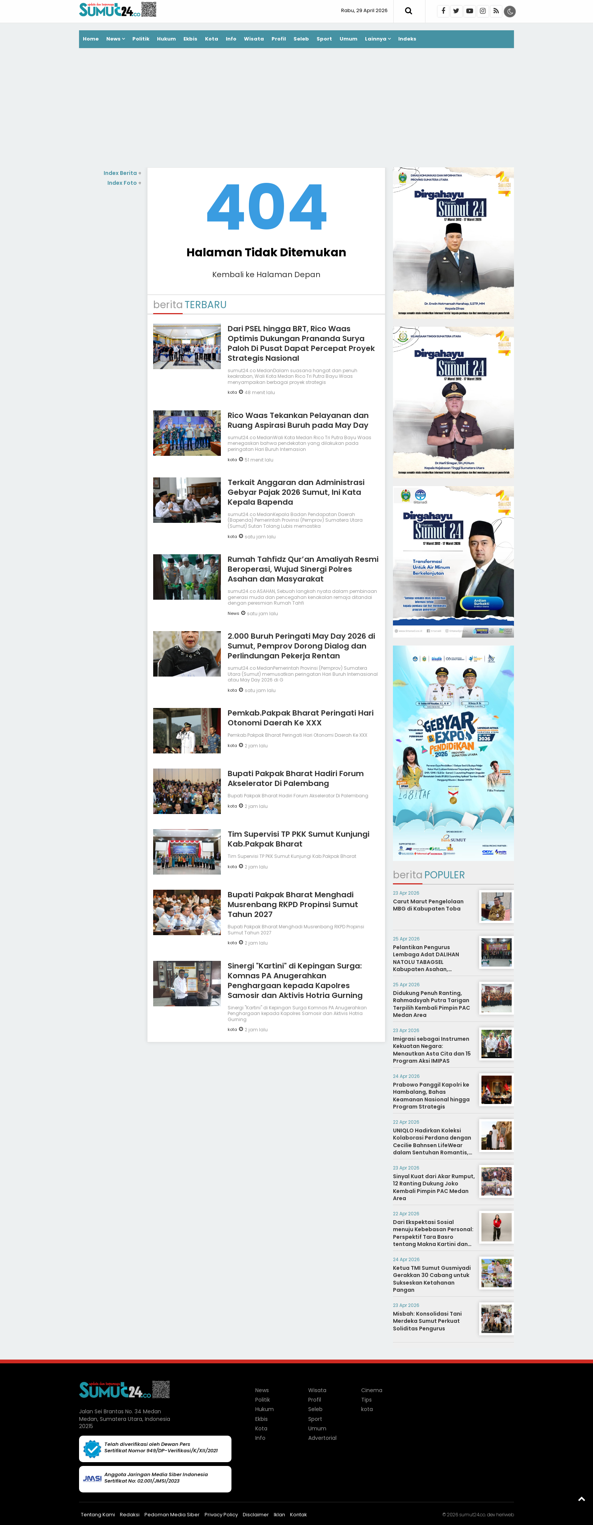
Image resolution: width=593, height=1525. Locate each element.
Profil (279, 38)
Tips (366, 1399)
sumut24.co (472, 1514)
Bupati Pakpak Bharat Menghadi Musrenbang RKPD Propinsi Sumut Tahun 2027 (293, 904)
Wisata (254, 38)
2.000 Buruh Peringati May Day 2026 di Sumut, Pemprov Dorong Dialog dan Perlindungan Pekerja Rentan (301, 646)
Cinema (371, 1390)
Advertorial (322, 1438)
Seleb (301, 38)
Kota (211, 38)
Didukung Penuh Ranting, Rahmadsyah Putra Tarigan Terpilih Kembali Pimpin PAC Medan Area (431, 1004)
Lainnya (376, 38)
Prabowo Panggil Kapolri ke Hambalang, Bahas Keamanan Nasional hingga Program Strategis (431, 1096)
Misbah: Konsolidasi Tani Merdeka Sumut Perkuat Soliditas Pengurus (427, 1321)
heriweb (505, 1514)
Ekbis (190, 38)
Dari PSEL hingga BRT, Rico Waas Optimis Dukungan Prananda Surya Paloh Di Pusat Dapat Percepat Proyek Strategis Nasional (301, 343)
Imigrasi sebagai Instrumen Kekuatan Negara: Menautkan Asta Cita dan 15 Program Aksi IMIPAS (432, 1050)
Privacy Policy (221, 1514)
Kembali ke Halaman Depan (266, 274)
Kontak (298, 1514)
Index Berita (122, 173)
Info (231, 38)
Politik (140, 38)
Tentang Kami (98, 1514)
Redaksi (130, 1514)
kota (232, 392)
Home (91, 38)
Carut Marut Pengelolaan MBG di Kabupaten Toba (428, 905)
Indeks (407, 38)
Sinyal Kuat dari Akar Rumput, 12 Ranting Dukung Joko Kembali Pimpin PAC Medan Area (434, 1187)
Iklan (279, 1514)
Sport (324, 38)
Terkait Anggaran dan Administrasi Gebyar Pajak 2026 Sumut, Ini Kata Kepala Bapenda (296, 492)
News (113, 38)
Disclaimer (256, 1514)
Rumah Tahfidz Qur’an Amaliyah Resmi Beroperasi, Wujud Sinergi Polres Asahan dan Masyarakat (303, 569)
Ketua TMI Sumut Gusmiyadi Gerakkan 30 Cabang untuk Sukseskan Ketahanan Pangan (432, 1279)
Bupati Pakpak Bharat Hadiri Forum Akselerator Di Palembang (296, 778)
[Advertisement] (296, 109)
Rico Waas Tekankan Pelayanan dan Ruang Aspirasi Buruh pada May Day (298, 420)
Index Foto (124, 183)
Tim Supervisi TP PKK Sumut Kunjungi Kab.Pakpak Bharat (298, 839)
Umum (348, 38)
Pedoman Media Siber (172, 1514)
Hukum (166, 38)
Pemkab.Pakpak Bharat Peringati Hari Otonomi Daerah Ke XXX (301, 718)
